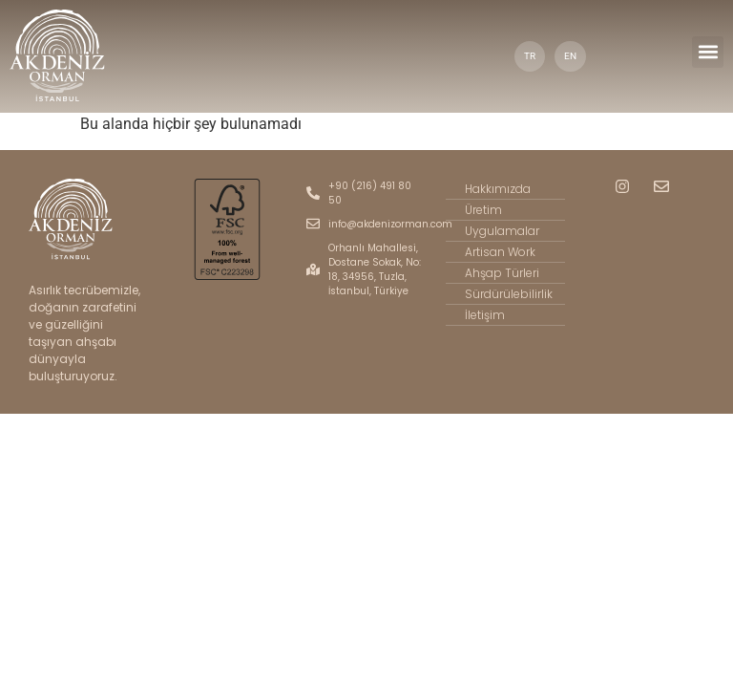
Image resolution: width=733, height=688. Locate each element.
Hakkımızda (495, 189)
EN (571, 56)
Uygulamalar (497, 231)
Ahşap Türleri (499, 273)
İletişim (482, 315)
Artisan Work (497, 252)
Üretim (481, 210)
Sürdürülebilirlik (504, 294)
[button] (707, 52)
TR (530, 56)
